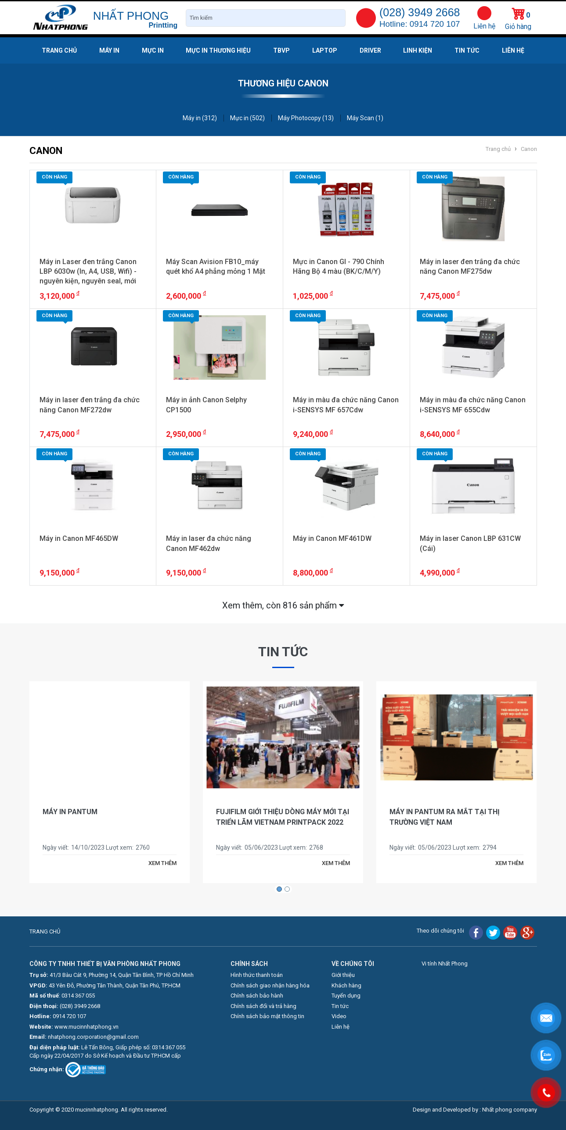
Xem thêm (283, 605)
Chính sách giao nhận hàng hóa (270, 985)
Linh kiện (417, 50)
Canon (529, 149)
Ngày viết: (56, 847)
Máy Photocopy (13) (306, 118)
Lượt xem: (119, 847)
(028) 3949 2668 (80, 1006)
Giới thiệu (343, 975)
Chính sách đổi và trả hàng (263, 1006)
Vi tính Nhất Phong (445, 963)
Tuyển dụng (346, 995)
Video (339, 1016)
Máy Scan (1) (365, 118)
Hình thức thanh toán (257, 975)
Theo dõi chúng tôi (440, 930)
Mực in (153, 50)
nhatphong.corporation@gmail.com (93, 1036)
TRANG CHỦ (44, 931)
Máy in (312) (200, 118)
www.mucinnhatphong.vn (86, 1026)
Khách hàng (346, 985)
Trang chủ (59, 50)
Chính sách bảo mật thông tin (267, 1016)
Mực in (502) (247, 118)
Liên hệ (484, 26)
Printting (162, 25)
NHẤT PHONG (131, 15)
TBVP (281, 50)
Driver (370, 50)
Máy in (109, 50)
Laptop (324, 50)
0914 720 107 (69, 1016)
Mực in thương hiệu (218, 50)
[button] (279, 888)
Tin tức (466, 50)
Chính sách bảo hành (257, 995)
